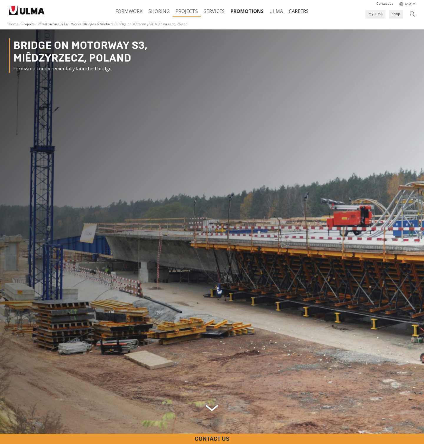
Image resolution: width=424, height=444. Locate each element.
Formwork (129, 11)
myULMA (375, 13)
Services (214, 11)
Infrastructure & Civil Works (59, 24)
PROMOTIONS (247, 11)
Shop (396, 13)
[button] (384, 3)
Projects (186, 11)
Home (14, 24)
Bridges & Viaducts (98, 24)
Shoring (159, 11)
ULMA (276, 11)
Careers (299, 11)
